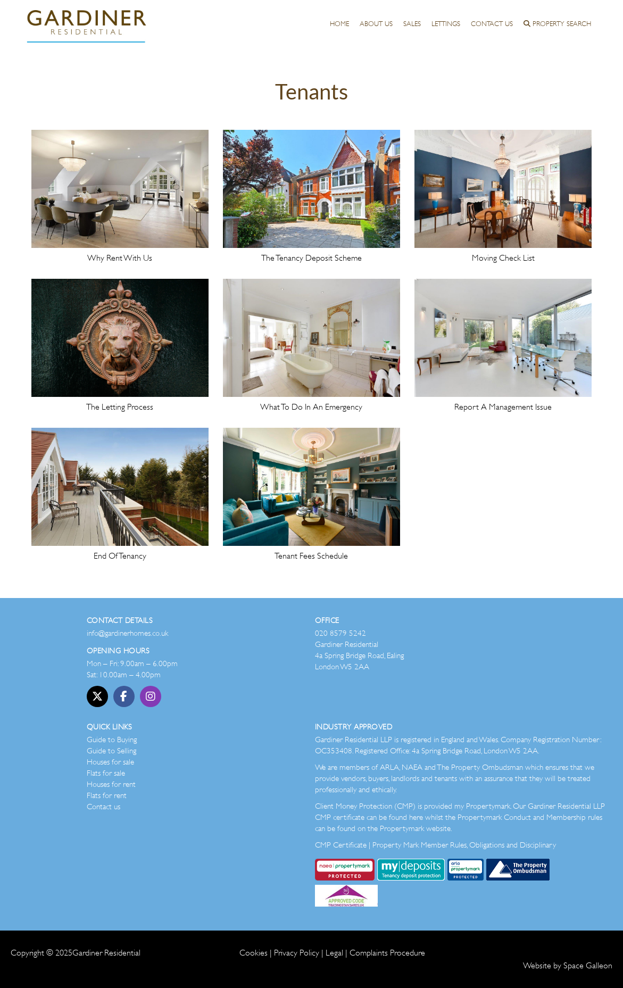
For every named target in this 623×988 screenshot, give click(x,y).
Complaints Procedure (387, 953)
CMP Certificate (341, 845)
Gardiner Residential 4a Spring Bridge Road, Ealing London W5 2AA (359, 655)
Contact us (103, 806)
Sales (412, 24)
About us (376, 24)
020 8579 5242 (340, 633)
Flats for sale (106, 773)
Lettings (445, 24)
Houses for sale (110, 762)
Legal (334, 953)
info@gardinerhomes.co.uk (127, 633)
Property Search (557, 24)
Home (339, 24)
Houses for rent (111, 784)
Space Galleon (587, 965)
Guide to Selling (111, 750)
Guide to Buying (112, 739)
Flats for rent (107, 795)
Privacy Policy (296, 953)
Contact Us (492, 24)
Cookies (253, 953)
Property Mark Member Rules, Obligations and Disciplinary (464, 845)
